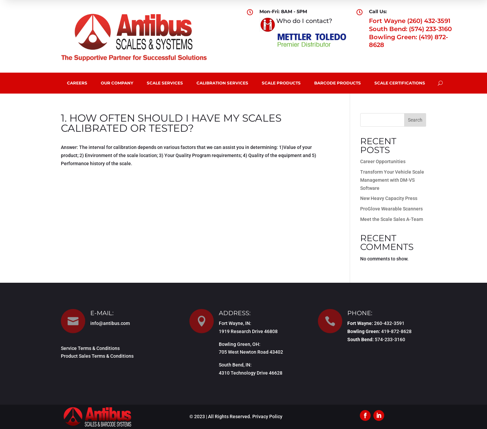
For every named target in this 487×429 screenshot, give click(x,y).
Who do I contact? (304, 21)
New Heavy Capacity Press (388, 198)
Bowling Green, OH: (239, 344)
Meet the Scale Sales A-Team (391, 219)
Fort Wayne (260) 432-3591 (409, 21)
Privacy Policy (267, 416)
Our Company (117, 82)
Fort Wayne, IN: (235, 323)
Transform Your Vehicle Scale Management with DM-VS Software (392, 180)
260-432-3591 (389, 323)
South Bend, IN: (235, 365)
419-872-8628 (396, 331)
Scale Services (165, 82)
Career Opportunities (382, 161)
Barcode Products (337, 82)
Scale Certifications (399, 82)
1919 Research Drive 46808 (248, 331)
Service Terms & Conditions (90, 348)
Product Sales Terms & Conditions (97, 356)
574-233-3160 (390, 339)
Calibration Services (222, 82)
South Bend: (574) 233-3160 (410, 29)
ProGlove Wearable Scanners (391, 208)
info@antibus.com (110, 323)
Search (415, 120)
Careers (77, 82)
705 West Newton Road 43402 (251, 352)
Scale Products (281, 82)
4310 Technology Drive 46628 (250, 373)
